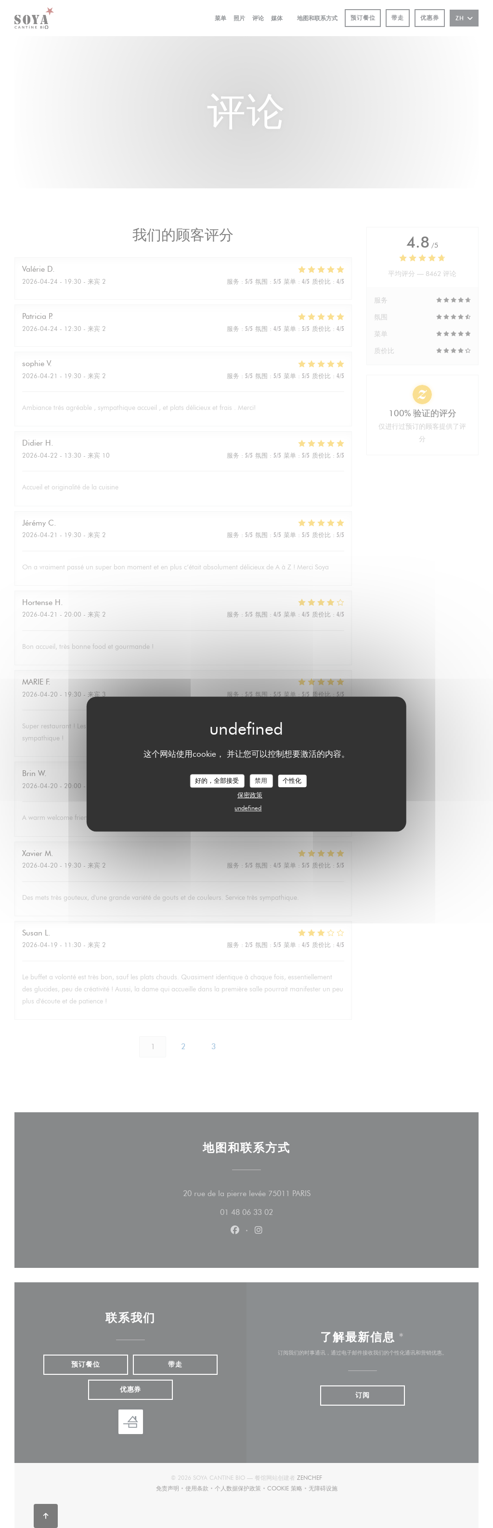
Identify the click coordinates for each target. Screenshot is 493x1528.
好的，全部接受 (217, 780)
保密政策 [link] (249, 795)
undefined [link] (247, 808)
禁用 (261, 780)
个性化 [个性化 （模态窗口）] (292, 780)
